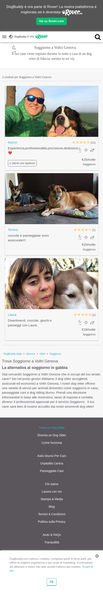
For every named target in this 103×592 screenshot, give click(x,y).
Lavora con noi (52, 491)
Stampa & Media (52, 499)
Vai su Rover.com (51, 21)
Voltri (42, 353)
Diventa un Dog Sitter (51, 435)
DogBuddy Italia (13, 353)
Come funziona (52, 442)
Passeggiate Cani (52, 471)
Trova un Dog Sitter (52, 427)
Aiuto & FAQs (52, 534)
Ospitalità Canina (51, 463)
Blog (52, 506)
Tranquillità (51, 542)
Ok (52, 581)
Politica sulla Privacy (52, 521)
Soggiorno (55, 353)
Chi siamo (51, 484)
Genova (30, 353)
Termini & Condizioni (52, 514)
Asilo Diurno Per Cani (51, 456)
